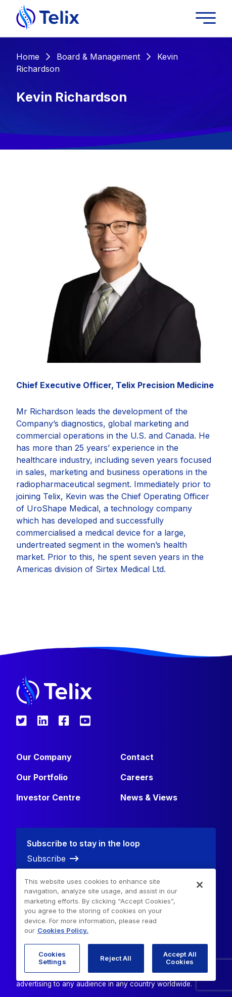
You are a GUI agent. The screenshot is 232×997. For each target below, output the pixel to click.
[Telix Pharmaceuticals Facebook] (64, 721)
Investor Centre (48, 797)
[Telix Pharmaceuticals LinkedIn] (42, 721)
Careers (136, 777)
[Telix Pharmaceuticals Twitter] (21, 721)
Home (27, 57)
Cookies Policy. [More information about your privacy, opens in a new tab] (62, 930)
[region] (116, 925)
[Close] (200, 885)
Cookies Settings (52, 958)
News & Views (148, 797)
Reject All (115, 958)
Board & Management (98, 57)
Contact (137, 757)
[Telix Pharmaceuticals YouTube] (85, 721)
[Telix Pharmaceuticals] (47, 18)
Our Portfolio (42, 777)
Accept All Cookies (180, 958)
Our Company (44, 757)
